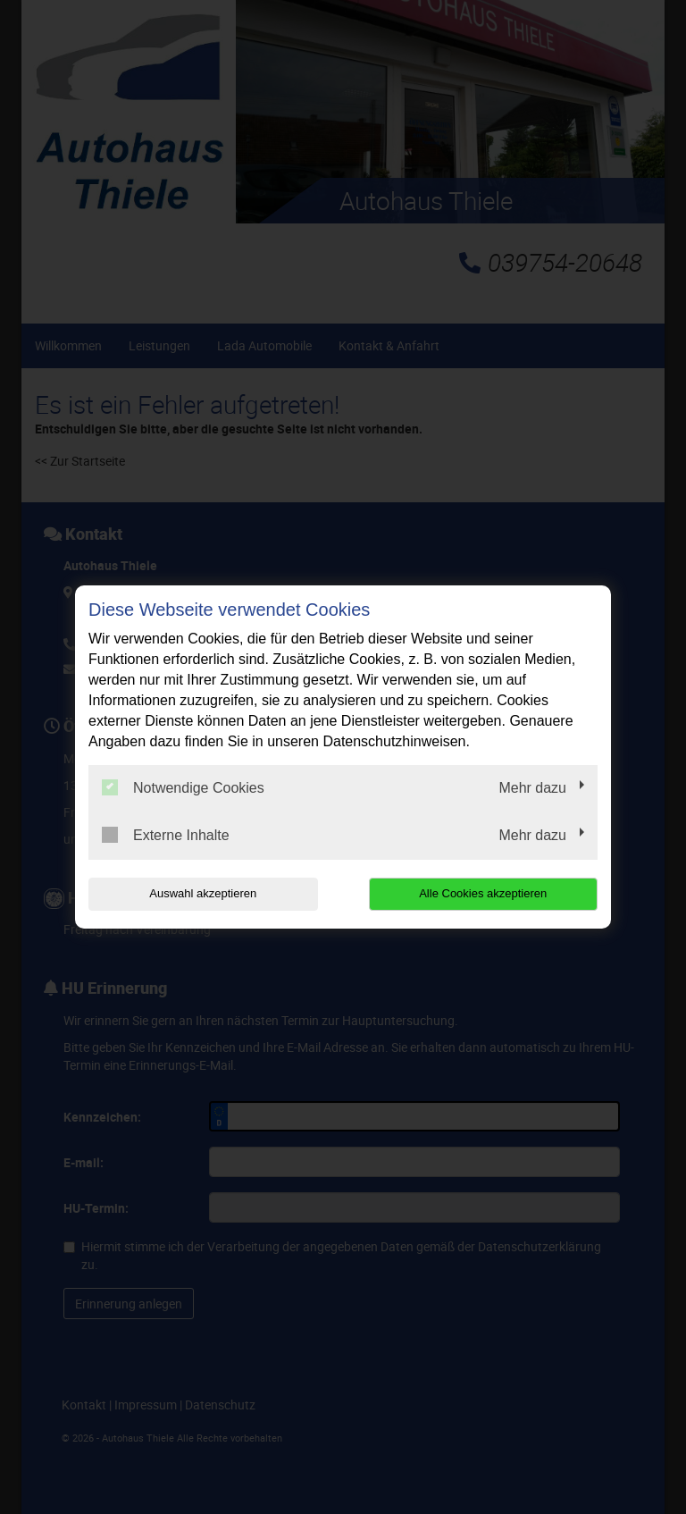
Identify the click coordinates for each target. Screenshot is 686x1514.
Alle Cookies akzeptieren (483, 893)
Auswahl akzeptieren (202, 893)
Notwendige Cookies (183, 787)
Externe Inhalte (166, 835)
